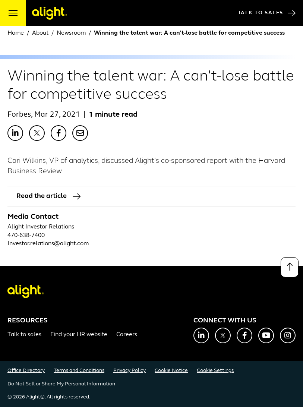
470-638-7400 (26, 236)
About (40, 33)
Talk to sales (24, 335)
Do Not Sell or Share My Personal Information (61, 384)
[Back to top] (290, 267)
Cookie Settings (215, 370)
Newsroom (71, 33)
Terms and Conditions (79, 370)
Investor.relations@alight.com (48, 244)
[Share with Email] (80, 133)
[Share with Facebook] (58, 133)
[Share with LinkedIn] (15, 133)
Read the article (48, 196)
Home (15, 33)
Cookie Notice (171, 370)
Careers (126, 335)
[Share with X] (37, 133)
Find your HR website (78, 335)
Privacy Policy (129, 370)
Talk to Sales (267, 13)
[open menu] (13, 13)
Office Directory (26, 370)
